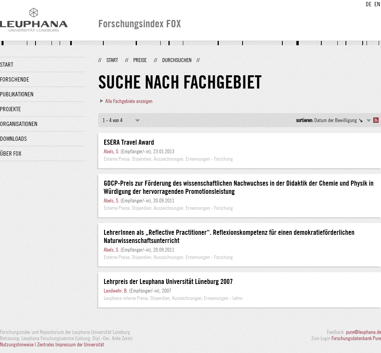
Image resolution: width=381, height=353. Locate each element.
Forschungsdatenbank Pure (356, 338)
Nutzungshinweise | (18, 344)
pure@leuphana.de (363, 332)
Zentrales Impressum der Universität (70, 344)
